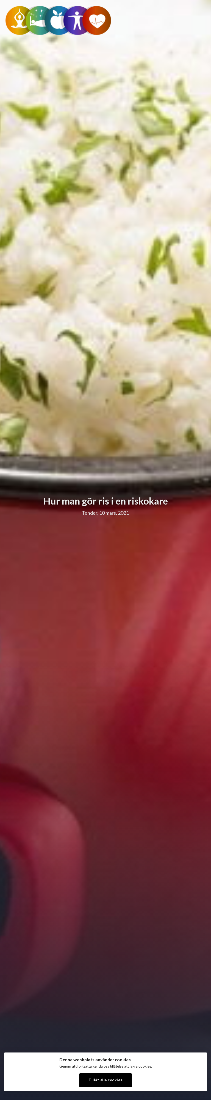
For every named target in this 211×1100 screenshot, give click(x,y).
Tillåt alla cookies (105, 1080)
